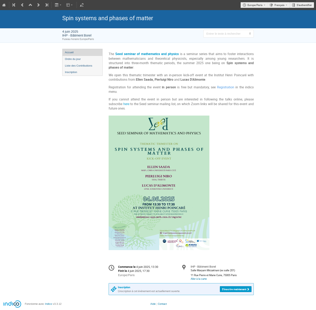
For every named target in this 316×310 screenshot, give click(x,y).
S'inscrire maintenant (234, 289)
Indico (48, 304)
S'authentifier (304, 5)
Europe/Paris (255, 5)
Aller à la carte (199, 279)
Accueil (69, 52)
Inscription (71, 72)
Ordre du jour (73, 59)
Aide (153, 304)
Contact (162, 304)
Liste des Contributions (78, 65)
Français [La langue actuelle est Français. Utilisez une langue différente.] (279, 5)
